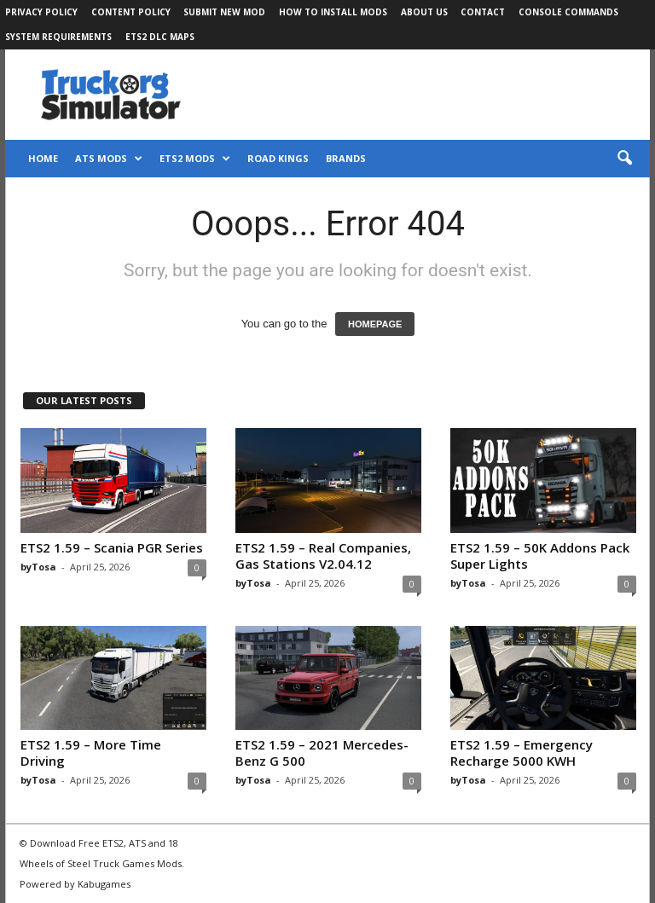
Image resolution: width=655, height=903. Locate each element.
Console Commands (568, 12)
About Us (424, 12)
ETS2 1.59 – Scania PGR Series (111, 547)
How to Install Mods (333, 12)
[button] (624, 158)
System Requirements (58, 37)
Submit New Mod (224, 12)
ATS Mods (108, 158)
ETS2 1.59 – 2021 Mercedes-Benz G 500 (322, 752)
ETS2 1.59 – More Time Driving (90, 752)
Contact (483, 12)
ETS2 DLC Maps (159, 37)
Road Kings (278, 158)
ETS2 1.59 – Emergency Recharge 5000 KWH (521, 752)
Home (43, 158)
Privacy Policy (41, 12)
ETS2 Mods (194, 158)
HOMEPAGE (375, 324)
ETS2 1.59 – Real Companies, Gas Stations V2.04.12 (323, 555)
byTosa (38, 566)
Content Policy (131, 12)
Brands (346, 158)
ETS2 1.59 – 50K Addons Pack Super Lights (539, 555)
